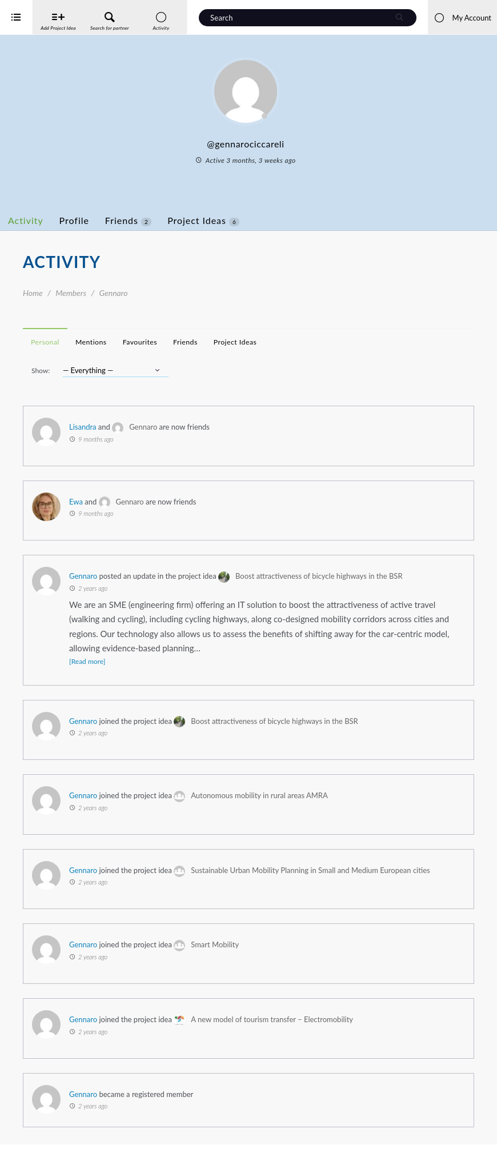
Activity (71, 220)
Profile (120, 220)
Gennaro (189, 426)
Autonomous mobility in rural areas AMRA (305, 795)
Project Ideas (249, 220)
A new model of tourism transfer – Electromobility (318, 1035)
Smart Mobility (260, 961)
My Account (462, 17)
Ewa (122, 501)
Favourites (186, 342)
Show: (86, 370)
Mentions (137, 342)
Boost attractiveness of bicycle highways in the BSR (364, 575)
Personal (91, 342)
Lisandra (128, 426)
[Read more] (133, 661)
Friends (174, 220)
